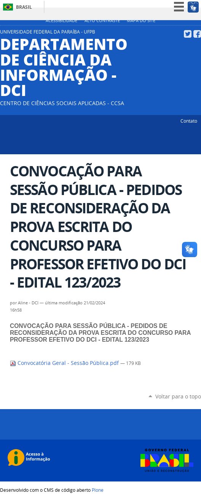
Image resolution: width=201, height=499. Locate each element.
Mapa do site (141, 20)
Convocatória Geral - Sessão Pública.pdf (65, 363)
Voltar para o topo (178, 396)
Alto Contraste (102, 20)
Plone (98, 490)
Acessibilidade (61, 20)
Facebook (197, 34)
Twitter (187, 34)
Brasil (24, 7)
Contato (188, 121)
